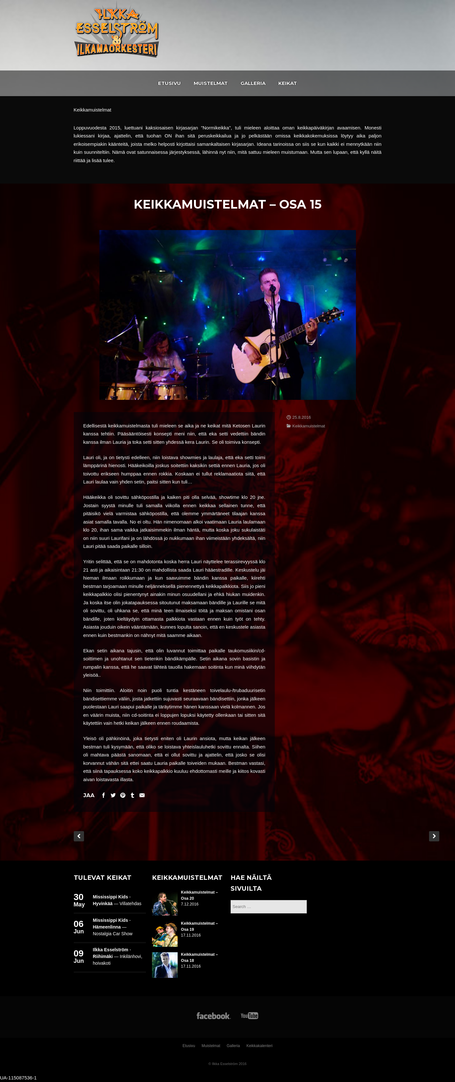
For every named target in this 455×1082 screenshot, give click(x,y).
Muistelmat (211, 83)
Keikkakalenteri (259, 1046)
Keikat (287, 83)
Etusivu (169, 83)
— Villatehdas (117, 903)
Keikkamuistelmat (308, 426)
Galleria (252, 83)
